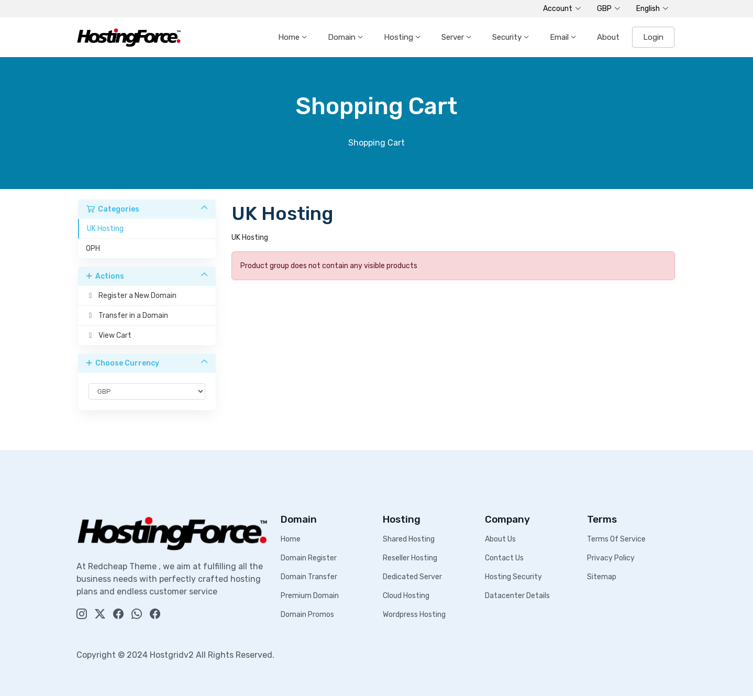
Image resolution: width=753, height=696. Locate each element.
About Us (500, 539)
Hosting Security (513, 576)
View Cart (108, 335)
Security (508, 37)
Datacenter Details (517, 595)
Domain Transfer (309, 576)
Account (562, 9)
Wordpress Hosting (414, 614)
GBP (609, 9)
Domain (343, 37)
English (652, 9)
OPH (93, 248)
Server (453, 37)
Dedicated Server (412, 576)
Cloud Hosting (406, 595)
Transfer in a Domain (127, 315)
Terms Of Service (616, 539)
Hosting (399, 37)
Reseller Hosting (410, 558)
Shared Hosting (409, 539)
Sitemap (601, 576)
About (608, 37)
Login (653, 37)
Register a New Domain (131, 295)
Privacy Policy (611, 558)
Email (560, 37)
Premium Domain (310, 595)
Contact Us (504, 558)
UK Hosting (105, 228)
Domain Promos (307, 614)
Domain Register (309, 558)
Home (290, 37)
